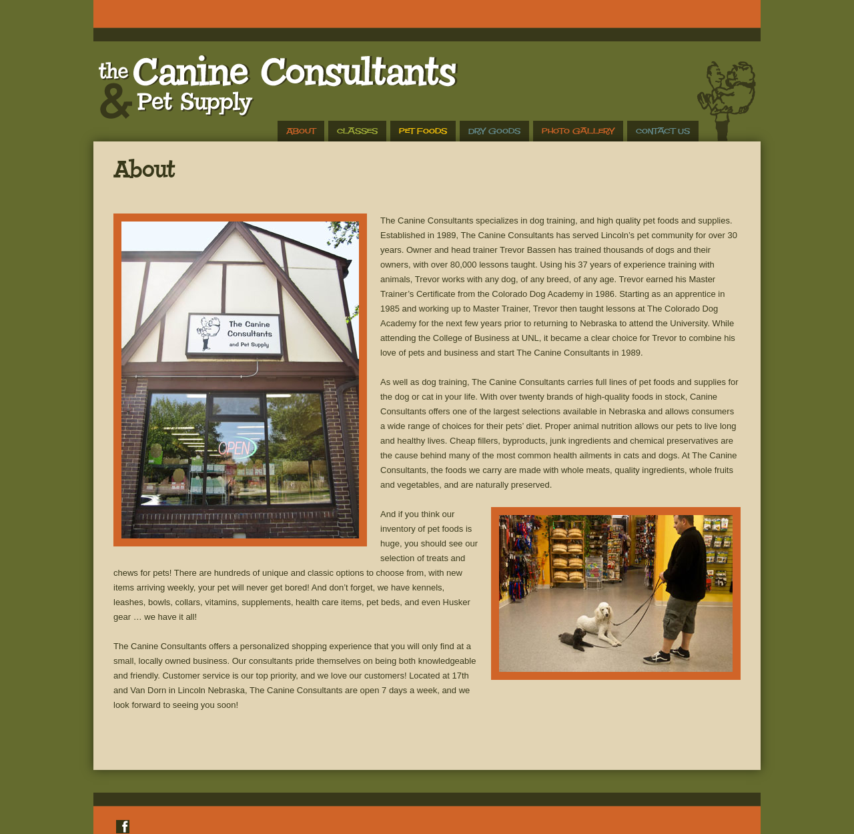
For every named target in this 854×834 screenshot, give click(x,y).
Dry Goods (494, 131)
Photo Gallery (578, 131)
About (301, 131)
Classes (357, 131)
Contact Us (663, 131)
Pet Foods (423, 131)
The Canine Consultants (275, 86)
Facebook (122, 826)
